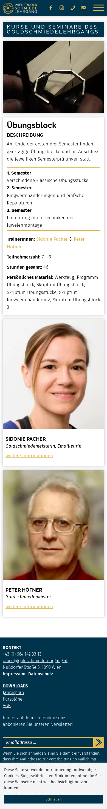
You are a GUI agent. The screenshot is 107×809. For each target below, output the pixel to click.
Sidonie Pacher (52, 239)
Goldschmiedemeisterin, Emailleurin (43, 446)
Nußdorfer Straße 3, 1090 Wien (32, 667)
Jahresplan (13, 692)
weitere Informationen (29, 456)
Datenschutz (40, 673)
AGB (7, 705)
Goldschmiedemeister (28, 597)
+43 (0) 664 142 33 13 (22, 654)
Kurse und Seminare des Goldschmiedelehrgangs (53, 29)
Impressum (14, 673)
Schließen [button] (54, 799)
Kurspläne (12, 699)
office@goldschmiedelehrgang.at (35, 660)
